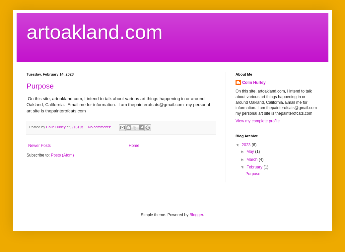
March (252, 159)
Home (134, 145)
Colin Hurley (254, 82)
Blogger (196, 215)
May (250, 151)
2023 (247, 145)
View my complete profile (258, 121)
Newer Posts (39, 145)
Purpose (40, 86)
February (254, 167)
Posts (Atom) (62, 155)
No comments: (100, 127)
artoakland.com (95, 32)
